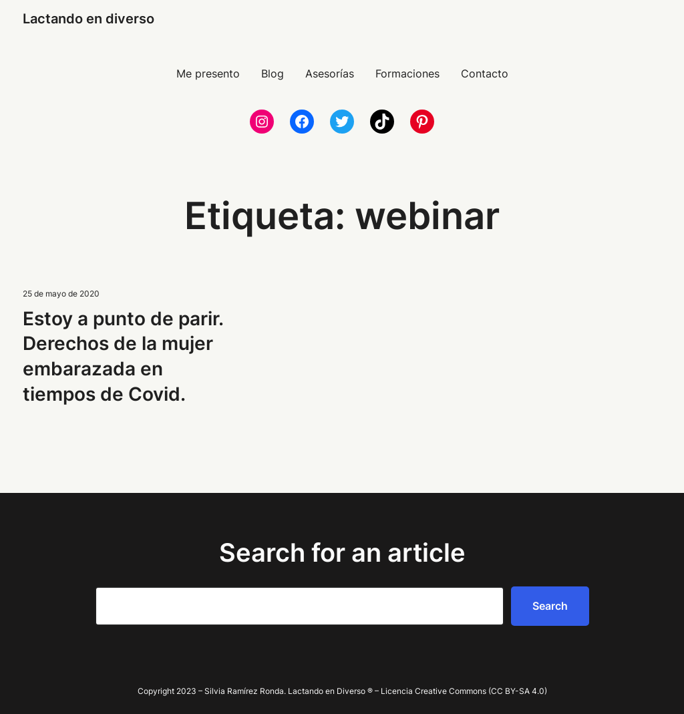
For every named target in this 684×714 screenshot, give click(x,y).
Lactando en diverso (88, 19)
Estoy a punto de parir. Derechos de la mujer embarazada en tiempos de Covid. (123, 356)
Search (550, 605)
